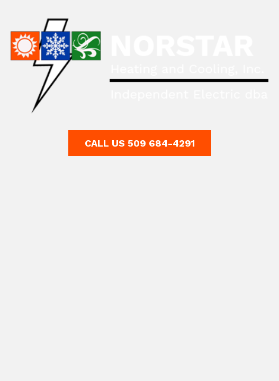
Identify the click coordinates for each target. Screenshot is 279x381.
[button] (139, 143)
